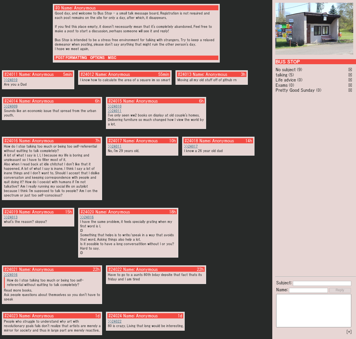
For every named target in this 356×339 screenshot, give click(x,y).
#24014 (11, 101)
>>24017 (191, 146)
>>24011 (115, 111)
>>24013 (11, 217)
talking (281, 75)
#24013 (184, 74)
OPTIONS (97, 57)
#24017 (115, 140)
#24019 (11, 212)
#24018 (191, 140)
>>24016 (87, 217)
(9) (299, 69)
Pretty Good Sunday (295, 90)
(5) (291, 75)
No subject (286, 69)
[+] (349, 332)
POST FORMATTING (71, 57)
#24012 (87, 74)
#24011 (11, 74)
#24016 (11, 140)
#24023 (11, 315)
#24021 (11, 269)
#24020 (87, 212)
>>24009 (11, 106)
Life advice (286, 80)
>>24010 (11, 80)
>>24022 (115, 321)
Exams (282, 85)
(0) (299, 80)
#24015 (115, 101)
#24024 (115, 315)
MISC (112, 57)
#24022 (115, 269)
